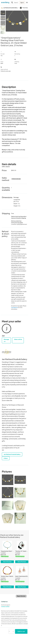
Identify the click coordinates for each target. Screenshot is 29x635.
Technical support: (7, 605)
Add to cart (21, 631)
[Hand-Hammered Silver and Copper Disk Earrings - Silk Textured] (21, 577)
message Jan (14, 307)
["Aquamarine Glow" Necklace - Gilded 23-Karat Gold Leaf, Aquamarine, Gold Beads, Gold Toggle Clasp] (7, 552)
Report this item (21, 596)
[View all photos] (17, 22)
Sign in (22, 2)
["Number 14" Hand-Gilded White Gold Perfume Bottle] (21, 552)
